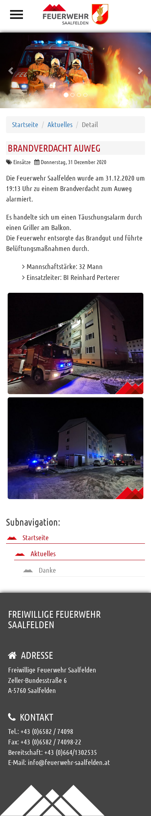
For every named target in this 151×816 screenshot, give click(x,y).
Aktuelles (60, 124)
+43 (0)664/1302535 (70, 752)
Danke (39, 569)
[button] (11, 70)
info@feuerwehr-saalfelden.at (69, 762)
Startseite (25, 124)
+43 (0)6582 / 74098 (47, 731)
